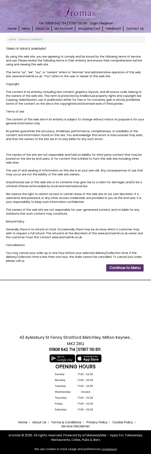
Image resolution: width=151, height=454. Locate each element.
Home (12, 28)
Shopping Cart (89, 28)
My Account (63, 28)
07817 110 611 (78, 23)
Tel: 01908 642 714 (52, 23)
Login (94, 23)
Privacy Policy (97, 422)
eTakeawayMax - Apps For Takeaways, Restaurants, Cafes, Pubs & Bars (97, 437)
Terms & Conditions (30, 39)
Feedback (113, 28)
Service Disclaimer (75, 426)
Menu (26, 28)
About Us (42, 28)
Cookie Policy (122, 422)
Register (106, 23)
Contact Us (135, 28)
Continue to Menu (124, 267)
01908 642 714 (62, 349)
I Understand (109, 449)
